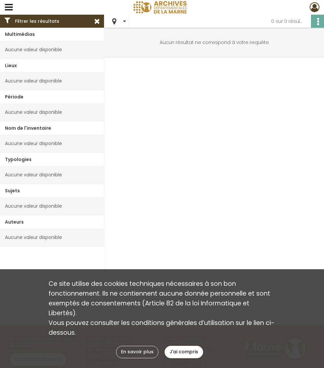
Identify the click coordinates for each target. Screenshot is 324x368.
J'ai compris (183, 351)
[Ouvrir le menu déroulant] (9, 8)
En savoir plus (137, 351)
